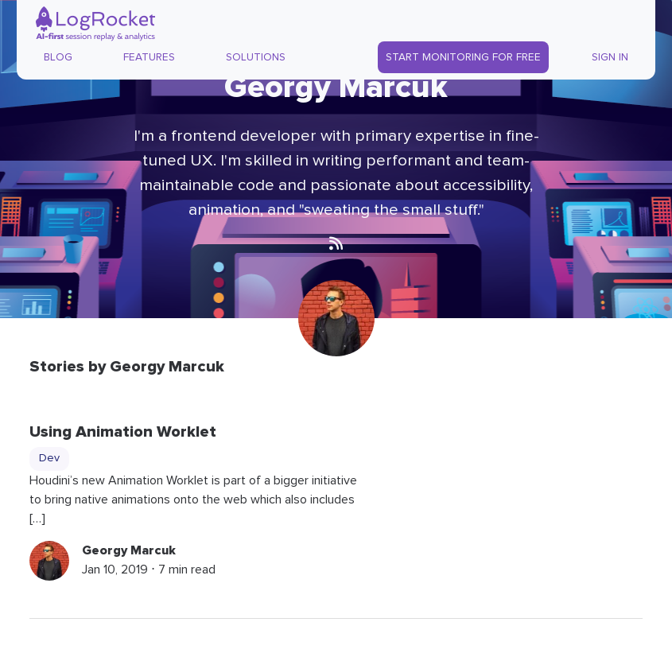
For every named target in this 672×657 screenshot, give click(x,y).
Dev (49, 458)
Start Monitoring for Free (463, 57)
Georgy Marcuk (129, 550)
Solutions (256, 57)
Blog (58, 57)
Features (149, 57)
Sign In (610, 57)
